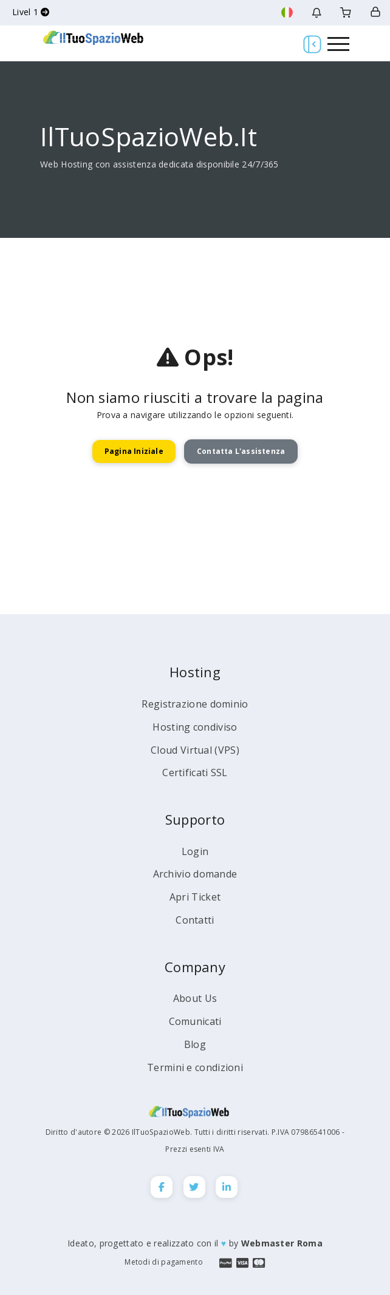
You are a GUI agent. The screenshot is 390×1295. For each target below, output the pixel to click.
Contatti (195, 920)
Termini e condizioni (195, 1067)
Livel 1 (31, 12)
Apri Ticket (195, 897)
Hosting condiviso (194, 727)
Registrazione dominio (195, 704)
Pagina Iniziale (133, 451)
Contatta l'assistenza (241, 451)
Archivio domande (195, 874)
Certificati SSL (195, 772)
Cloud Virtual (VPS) (195, 750)
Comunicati (195, 1021)
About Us (195, 998)
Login (195, 851)
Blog (195, 1044)
